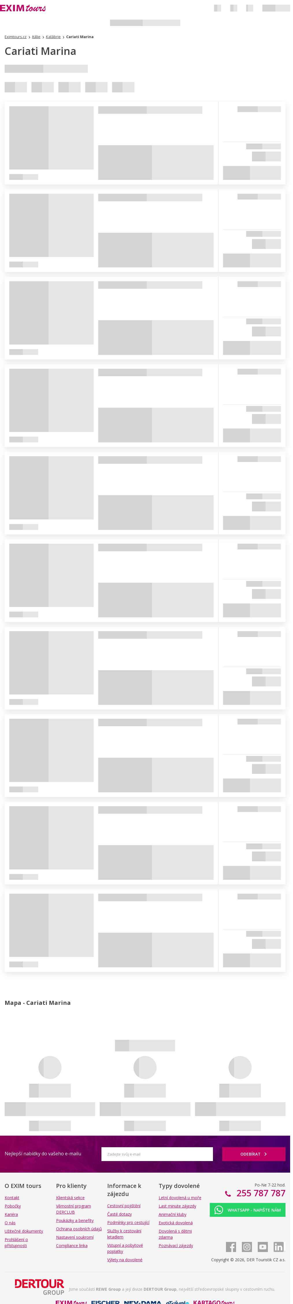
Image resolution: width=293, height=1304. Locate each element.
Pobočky (13, 1206)
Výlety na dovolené (124, 1259)
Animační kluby (172, 1214)
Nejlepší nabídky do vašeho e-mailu (43, 1153)
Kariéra (11, 1214)
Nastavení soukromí (75, 1237)
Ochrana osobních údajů (79, 1229)
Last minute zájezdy (177, 1206)
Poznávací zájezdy (176, 1245)
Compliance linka (72, 1245)
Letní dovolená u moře (180, 1197)
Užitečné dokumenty (24, 1231)
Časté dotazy (119, 1214)
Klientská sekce (70, 1197)
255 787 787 (259, 1193)
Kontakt (12, 1197)
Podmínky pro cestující (128, 1222)
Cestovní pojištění (123, 1205)
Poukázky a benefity (75, 1220)
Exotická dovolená (176, 1222)
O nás (10, 1222)
